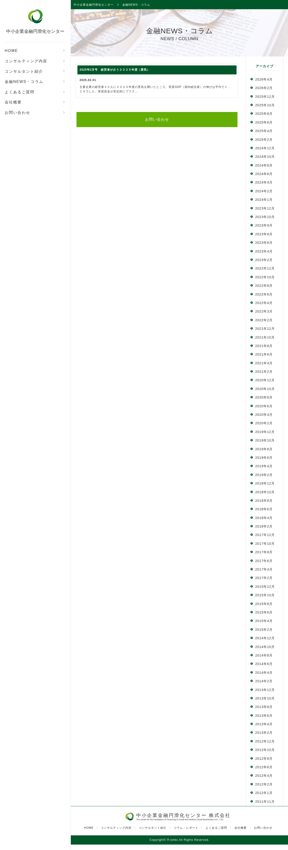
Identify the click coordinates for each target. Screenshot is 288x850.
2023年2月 (264, 260)
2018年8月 (264, 500)
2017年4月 (264, 569)
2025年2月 (264, 140)
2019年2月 (264, 475)
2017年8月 (264, 552)
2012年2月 (264, 784)
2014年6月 (264, 664)
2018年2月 (264, 526)
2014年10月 (265, 647)
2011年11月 (265, 801)
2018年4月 (264, 518)
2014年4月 (264, 672)
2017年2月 (264, 578)
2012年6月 (264, 767)
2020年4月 (264, 414)
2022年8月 (264, 286)
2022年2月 (264, 320)
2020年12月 (265, 380)
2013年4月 (264, 724)
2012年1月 (264, 793)
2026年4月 (264, 79)
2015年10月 (265, 595)
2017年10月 (265, 543)
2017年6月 (264, 561)
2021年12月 (265, 329)
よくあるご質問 (19, 92)
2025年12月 (265, 97)
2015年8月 (264, 604)
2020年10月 (265, 389)
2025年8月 (264, 114)
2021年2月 (264, 371)
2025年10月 (265, 105)
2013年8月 (264, 707)
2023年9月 (264, 225)
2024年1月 (264, 200)
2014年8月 (264, 655)
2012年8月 (264, 758)
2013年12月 (265, 690)
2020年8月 (264, 397)
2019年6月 (264, 457)
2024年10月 (265, 157)
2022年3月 (264, 311)
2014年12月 (265, 638)
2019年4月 (264, 466)
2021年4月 (264, 363)
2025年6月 (264, 122)
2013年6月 (264, 715)
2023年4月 (264, 251)
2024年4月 (264, 182)
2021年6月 (264, 354)
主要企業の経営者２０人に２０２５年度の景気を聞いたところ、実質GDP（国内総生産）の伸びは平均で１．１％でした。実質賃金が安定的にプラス (157, 79)
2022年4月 (264, 303)
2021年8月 (264, 346)
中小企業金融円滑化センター (35, 31)
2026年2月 (264, 88)
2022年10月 (265, 277)
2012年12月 (265, 741)
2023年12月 (265, 208)
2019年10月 (265, 440)
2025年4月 (264, 131)
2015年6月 (264, 612)
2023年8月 (264, 234)
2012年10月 (265, 750)
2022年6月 (264, 294)
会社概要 (13, 102)
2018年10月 (265, 492)
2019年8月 (264, 449)
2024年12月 (265, 148)
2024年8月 (264, 165)
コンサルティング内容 (26, 61)
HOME (11, 51)
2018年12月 (265, 483)
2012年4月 (264, 775)
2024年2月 (264, 191)
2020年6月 (264, 406)
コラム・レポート (186, 827)
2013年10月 (265, 698)
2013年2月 (264, 732)
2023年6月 (264, 243)
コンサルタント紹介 (24, 71)
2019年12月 (265, 432)
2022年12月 (265, 268)
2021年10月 (265, 337)
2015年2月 (264, 629)
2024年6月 (264, 174)
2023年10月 (265, 217)
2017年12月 (265, 535)
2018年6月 (264, 509)
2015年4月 (264, 621)
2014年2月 (264, 681)
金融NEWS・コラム (24, 82)
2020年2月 (264, 423)
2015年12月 (265, 586)
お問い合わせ (17, 113)
